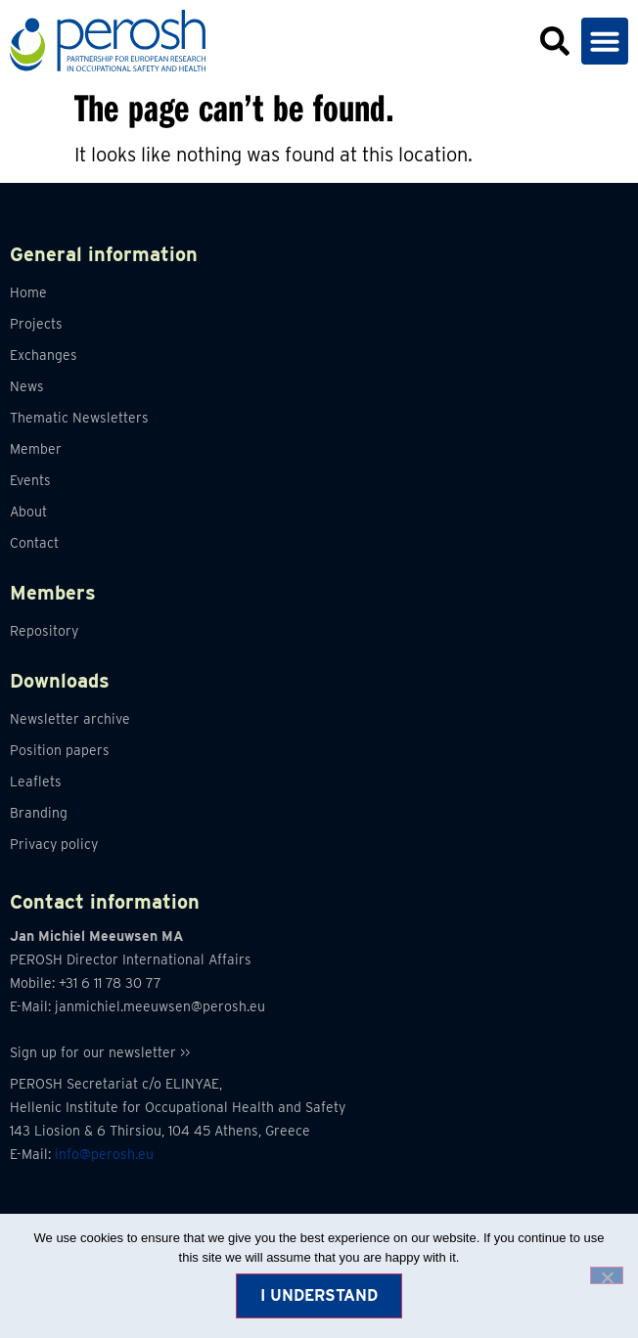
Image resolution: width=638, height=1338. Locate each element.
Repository (44, 631)
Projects (36, 324)
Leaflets (36, 781)
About (28, 511)
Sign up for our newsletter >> (100, 1052)
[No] (606, 1275)
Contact (34, 543)
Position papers (60, 750)
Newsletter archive (70, 719)
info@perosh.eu (104, 1154)
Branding (39, 813)
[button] (604, 41)
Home (28, 292)
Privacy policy (54, 844)
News (27, 386)
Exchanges (43, 355)
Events (30, 480)
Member (36, 449)
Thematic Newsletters (79, 417)
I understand (319, 1295)
